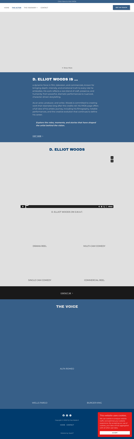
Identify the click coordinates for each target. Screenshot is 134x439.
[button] (31, 8)
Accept (115, 433)
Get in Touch (121, 7)
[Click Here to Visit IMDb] (67, 1)
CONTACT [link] (44, 8)
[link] (63, 415)
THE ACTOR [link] (16, 8)
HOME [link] (6, 8)
